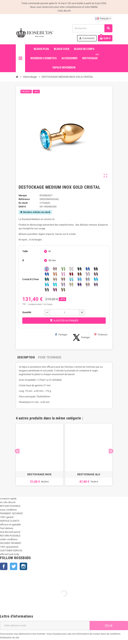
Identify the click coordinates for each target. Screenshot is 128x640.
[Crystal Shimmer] (71, 284)
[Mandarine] (54, 274)
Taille (25, 251)
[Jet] (95, 269)
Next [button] (111, 451)
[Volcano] (95, 274)
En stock (23, 202)
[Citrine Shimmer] (63, 279)
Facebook (3, 566)
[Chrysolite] (63, 269)
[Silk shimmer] (63, 284)
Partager (61, 334)
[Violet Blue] (79, 284)
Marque (23, 195)
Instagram (23, 566)
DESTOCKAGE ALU (88, 474)
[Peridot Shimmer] (46, 284)
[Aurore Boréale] (54, 269)
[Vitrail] (63, 289)
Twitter (13, 566)
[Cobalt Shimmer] (54, 284)
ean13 (22, 206)
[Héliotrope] (87, 269)
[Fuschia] (54, 289)
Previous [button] (17, 451)
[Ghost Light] (95, 284)
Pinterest (100, 334)
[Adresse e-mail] (45, 625)
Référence (24, 199)
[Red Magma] (71, 274)
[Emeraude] (79, 269)
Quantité (26, 312)
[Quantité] (64, 312)
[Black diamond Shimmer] (95, 279)
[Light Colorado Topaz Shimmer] (79, 279)
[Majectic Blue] (46, 274)
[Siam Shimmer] (71, 279)
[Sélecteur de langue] (103, 18)
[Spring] (87, 274)
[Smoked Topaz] (79, 274)
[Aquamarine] (46, 269)
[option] (39, 455)
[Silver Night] (46, 289)
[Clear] (71, 269)
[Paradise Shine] (87, 284)
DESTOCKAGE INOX (39, 474)
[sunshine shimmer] (54, 279)
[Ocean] (46, 279)
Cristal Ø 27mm (30, 279)
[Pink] (63, 274)
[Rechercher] (92, 28)
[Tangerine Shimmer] (87, 279)
